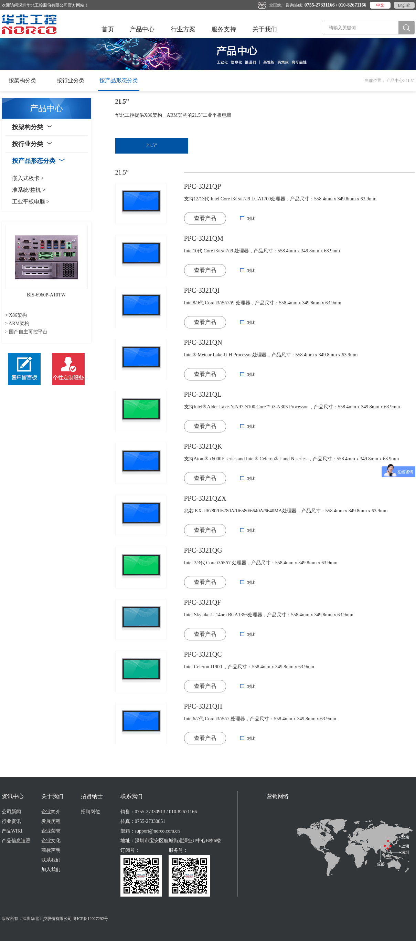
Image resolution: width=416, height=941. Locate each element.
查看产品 (205, 218)
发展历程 (51, 821)
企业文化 (51, 840)
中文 (380, 5)
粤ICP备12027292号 (90, 918)
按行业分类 (70, 80)
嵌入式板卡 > (28, 178)
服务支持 (223, 29)
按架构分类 (22, 80)
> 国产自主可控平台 (26, 331)
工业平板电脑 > (31, 202)
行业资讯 (11, 821)
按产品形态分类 (118, 80)
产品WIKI (12, 831)
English (404, 5)
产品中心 (142, 29)
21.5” (151, 145)
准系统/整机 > (28, 190)
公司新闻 (11, 811)
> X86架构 (16, 315)
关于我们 (264, 29)
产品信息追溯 (16, 840)
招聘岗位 (90, 811)
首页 (108, 29)
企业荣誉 (51, 831)
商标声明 (51, 850)
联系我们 (51, 859)
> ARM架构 (17, 323)
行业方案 (183, 29)
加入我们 (51, 869)
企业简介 (51, 811)
